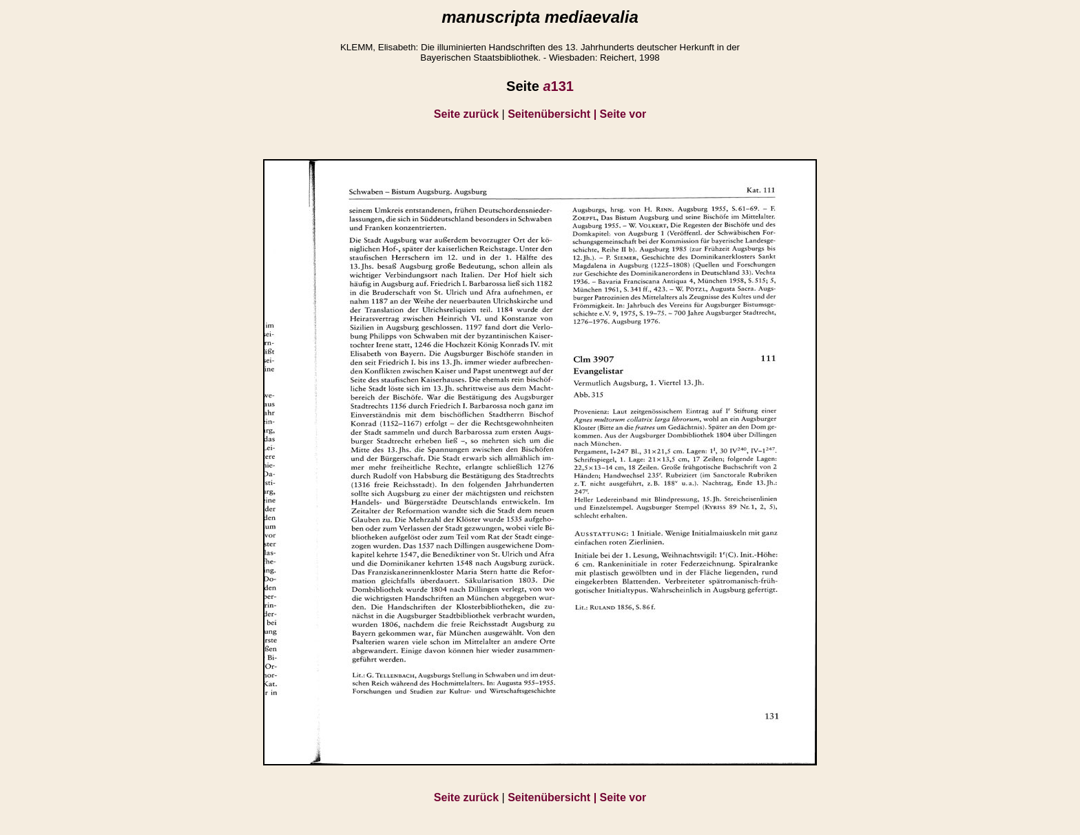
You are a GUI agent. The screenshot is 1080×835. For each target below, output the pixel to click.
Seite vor (623, 114)
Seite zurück (466, 114)
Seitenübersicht (553, 114)
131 (558, 86)
